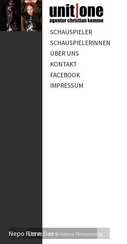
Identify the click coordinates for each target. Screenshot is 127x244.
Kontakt (63, 64)
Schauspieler (71, 32)
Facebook (65, 75)
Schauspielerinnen (80, 43)
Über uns (64, 53)
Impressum (66, 85)
